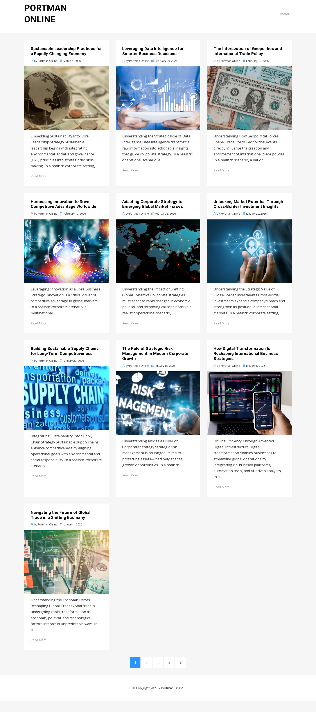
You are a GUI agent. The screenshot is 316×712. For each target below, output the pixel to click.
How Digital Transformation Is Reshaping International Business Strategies (246, 361)
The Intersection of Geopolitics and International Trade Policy (248, 59)
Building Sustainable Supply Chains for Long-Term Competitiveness (65, 359)
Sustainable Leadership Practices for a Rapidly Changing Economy (66, 59)
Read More (39, 184)
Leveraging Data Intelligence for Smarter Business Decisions (152, 59)
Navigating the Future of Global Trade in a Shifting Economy (60, 523)
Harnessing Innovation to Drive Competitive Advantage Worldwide (63, 211)
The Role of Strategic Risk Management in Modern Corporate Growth (155, 361)
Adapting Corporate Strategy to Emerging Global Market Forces (152, 211)
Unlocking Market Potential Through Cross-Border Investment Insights (248, 211)
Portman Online (172, 699)
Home (287, 20)
